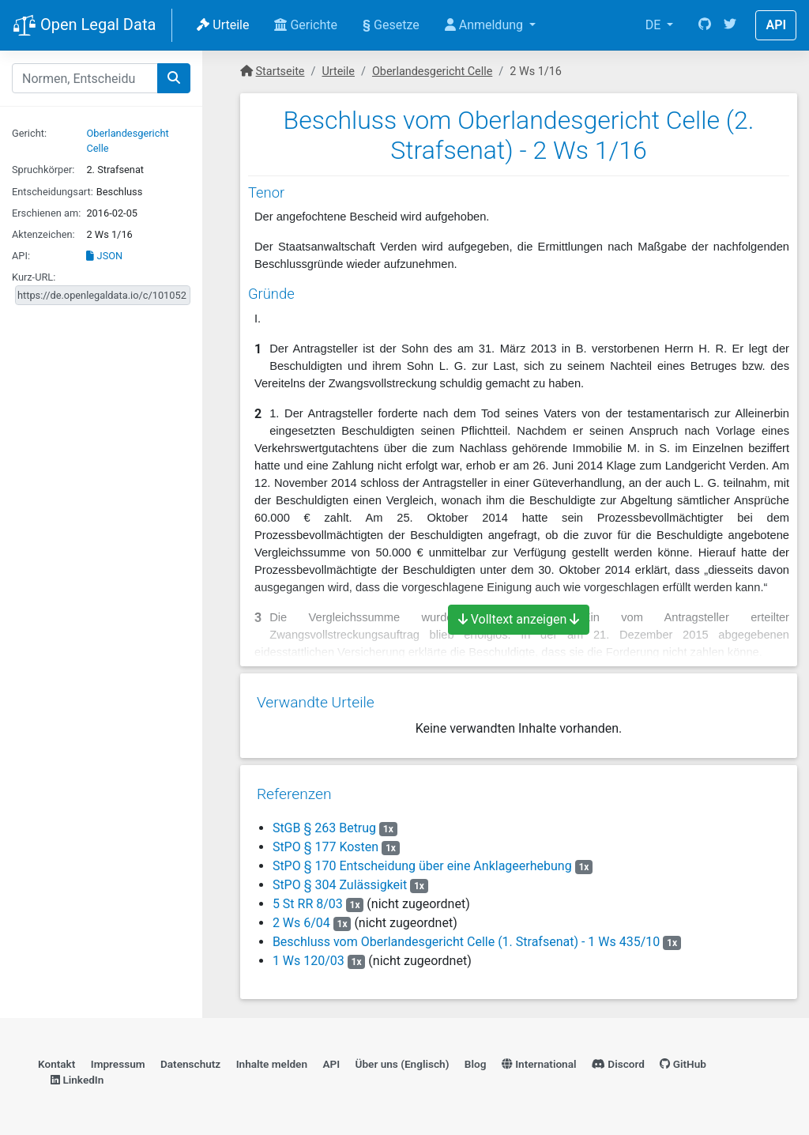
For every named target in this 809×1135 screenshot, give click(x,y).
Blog (476, 1060)
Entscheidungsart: (52, 192)
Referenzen (293, 788)
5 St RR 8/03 (307, 898)
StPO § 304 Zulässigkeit (339, 879)
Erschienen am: (46, 213)
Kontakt (56, 1060)
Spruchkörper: (43, 169)
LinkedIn (77, 1076)
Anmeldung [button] (485, 24)
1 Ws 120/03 (308, 955)
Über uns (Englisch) (403, 1060)
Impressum (118, 1060)
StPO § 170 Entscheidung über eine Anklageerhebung (421, 860)
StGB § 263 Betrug (323, 822)
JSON (104, 256)
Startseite (280, 71)
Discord (618, 1060)
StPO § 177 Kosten (325, 841)
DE (654, 24)
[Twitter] (730, 25)
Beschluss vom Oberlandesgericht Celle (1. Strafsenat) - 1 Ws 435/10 (465, 936)
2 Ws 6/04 (300, 917)
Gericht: (29, 133)
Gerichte (305, 24)
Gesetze (391, 24)
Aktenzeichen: (43, 234)
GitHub (683, 1060)
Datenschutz (190, 1060)
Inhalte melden (271, 1060)
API (776, 24)
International (539, 1060)
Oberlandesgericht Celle (432, 71)
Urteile (223, 24)
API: (21, 256)
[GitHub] (704, 25)
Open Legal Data (84, 26)
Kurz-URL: (33, 277)
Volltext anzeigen (519, 619)
